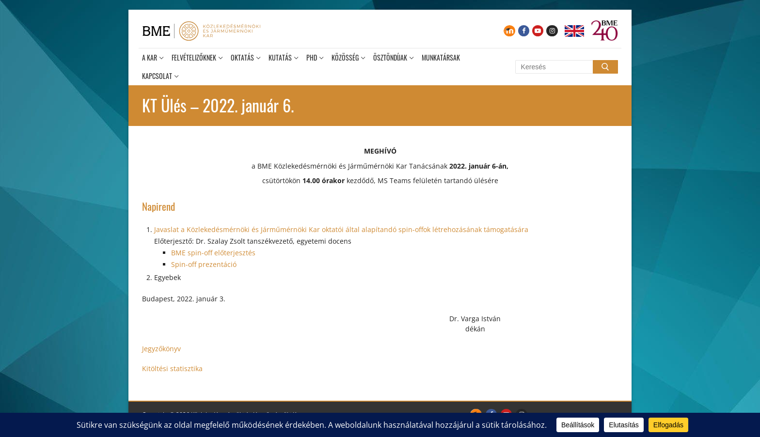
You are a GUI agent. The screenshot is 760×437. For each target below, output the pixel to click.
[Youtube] (537, 30)
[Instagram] (551, 30)
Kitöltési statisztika (172, 368)
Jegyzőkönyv (161, 348)
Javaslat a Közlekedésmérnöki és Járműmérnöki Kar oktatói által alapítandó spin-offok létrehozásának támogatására (341, 229)
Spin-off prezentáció (204, 264)
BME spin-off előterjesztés (213, 252)
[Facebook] (523, 30)
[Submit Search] (605, 67)
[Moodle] (509, 30)
